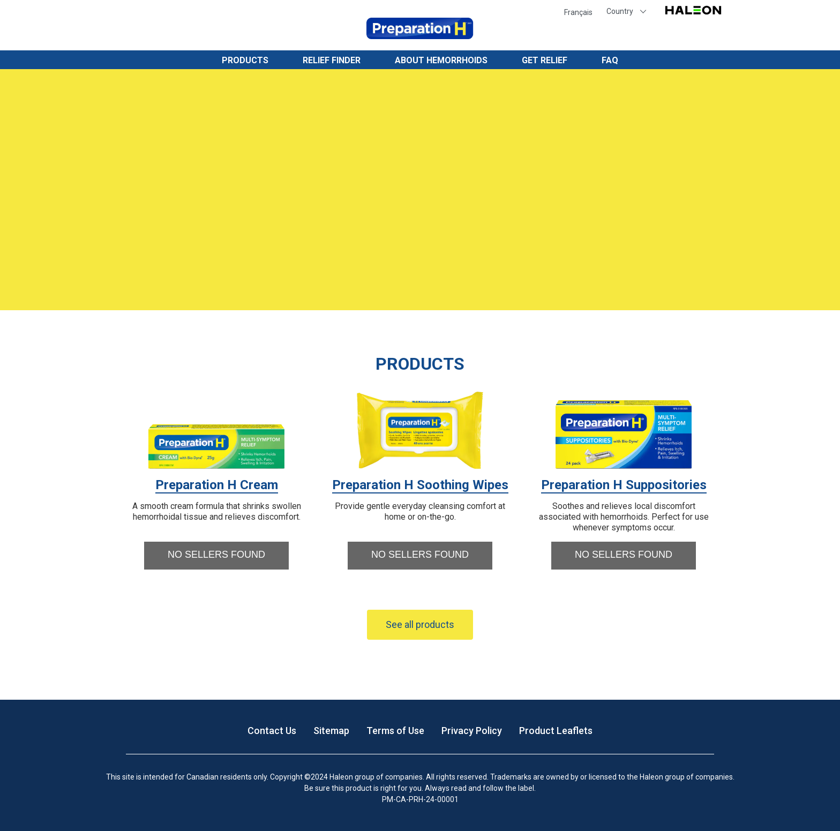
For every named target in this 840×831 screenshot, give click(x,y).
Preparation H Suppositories (624, 484)
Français (578, 12)
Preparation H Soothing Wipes (420, 484)
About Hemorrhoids (441, 60)
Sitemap (331, 730)
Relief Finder (332, 60)
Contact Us (272, 730)
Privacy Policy (471, 730)
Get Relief (544, 60)
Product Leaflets (555, 730)
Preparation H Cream (216, 484)
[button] (216, 556)
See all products (420, 624)
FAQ (610, 60)
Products (245, 60)
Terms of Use (395, 730)
